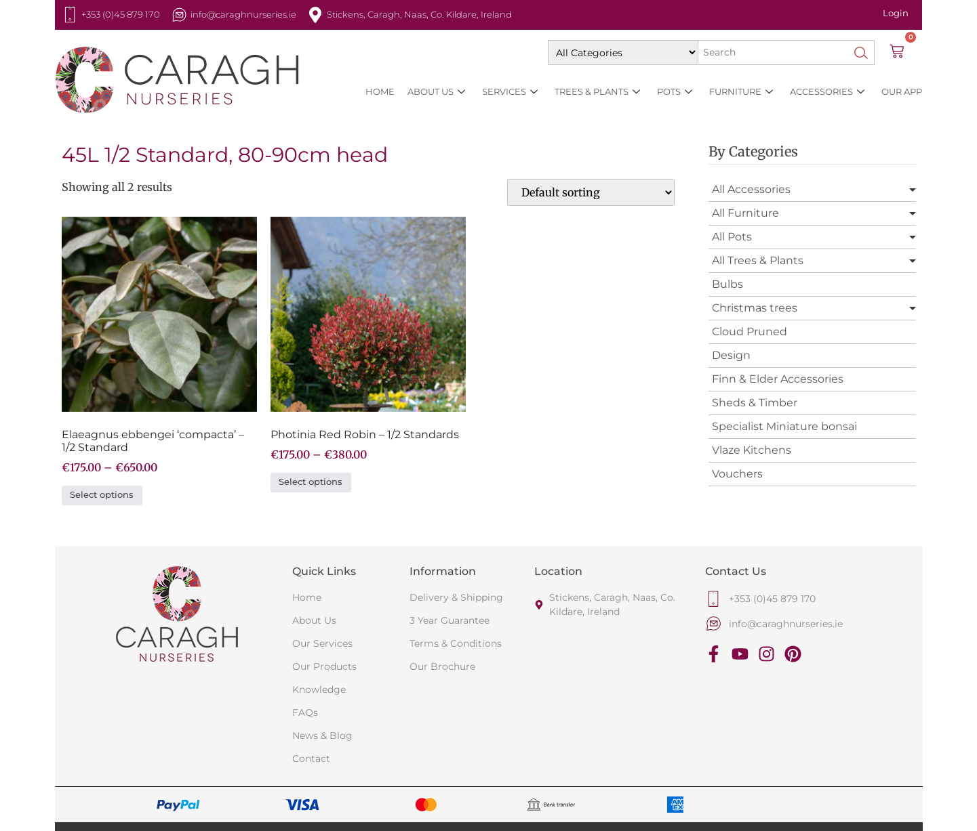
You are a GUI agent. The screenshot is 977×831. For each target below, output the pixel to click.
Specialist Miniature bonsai (784, 426)
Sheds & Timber (754, 402)
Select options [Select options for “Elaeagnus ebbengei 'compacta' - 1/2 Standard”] (102, 495)
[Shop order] (591, 192)
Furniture (741, 92)
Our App (901, 91)
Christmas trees (754, 307)
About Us (436, 92)
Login (896, 12)
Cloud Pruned (749, 331)
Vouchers (737, 473)
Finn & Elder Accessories (777, 378)
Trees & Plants (597, 92)
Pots (674, 92)
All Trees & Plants (757, 260)
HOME (380, 91)
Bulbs (727, 284)
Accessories (827, 92)
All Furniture (745, 213)
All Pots (732, 236)
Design (731, 355)
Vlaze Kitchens (751, 450)
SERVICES (510, 92)
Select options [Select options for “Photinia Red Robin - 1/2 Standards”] (310, 482)
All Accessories (751, 189)
